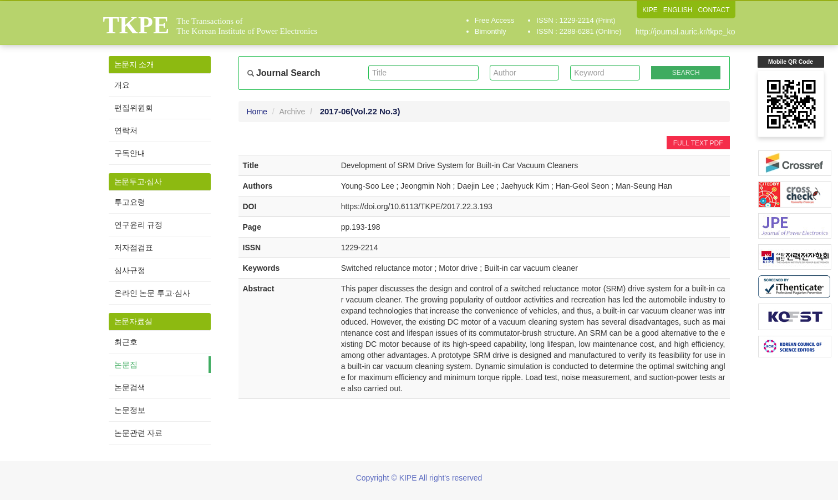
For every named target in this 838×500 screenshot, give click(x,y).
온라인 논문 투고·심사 (152, 293)
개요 (122, 84)
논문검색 (129, 387)
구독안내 (129, 153)
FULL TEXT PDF (698, 143)
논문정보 (129, 410)
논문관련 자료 (138, 432)
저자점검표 (133, 247)
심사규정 (129, 270)
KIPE (649, 10)
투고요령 (129, 202)
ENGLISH (678, 10)
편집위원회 (133, 107)
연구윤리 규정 (138, 224)
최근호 (126, 341)
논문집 (126, 364)
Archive (293, 111)
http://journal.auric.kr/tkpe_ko (685, 31)
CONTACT (713, 10)
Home (257, 111)
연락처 (126, 130)
